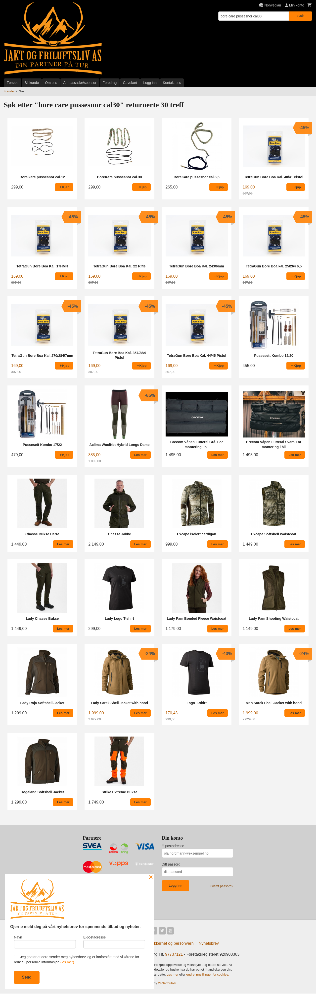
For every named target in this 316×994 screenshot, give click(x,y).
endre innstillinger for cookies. (207, 975)
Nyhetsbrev (209, 944)
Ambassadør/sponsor (79, 83)
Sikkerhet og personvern (171, 944)
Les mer (173, 975)
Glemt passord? (221, 886)
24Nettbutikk (167, 984)
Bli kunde (32, 83)
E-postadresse (173, 846)
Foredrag (110, 83)
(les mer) (67, 962)
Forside (12, 83)
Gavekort (130, 83)
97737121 (174, 955)
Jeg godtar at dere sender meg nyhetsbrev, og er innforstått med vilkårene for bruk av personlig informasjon (76, 959)
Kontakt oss (172, 83)
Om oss (51, 83)
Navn (45, 941)
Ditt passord (171, 864)
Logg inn (150, 83)
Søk (300, 16)
